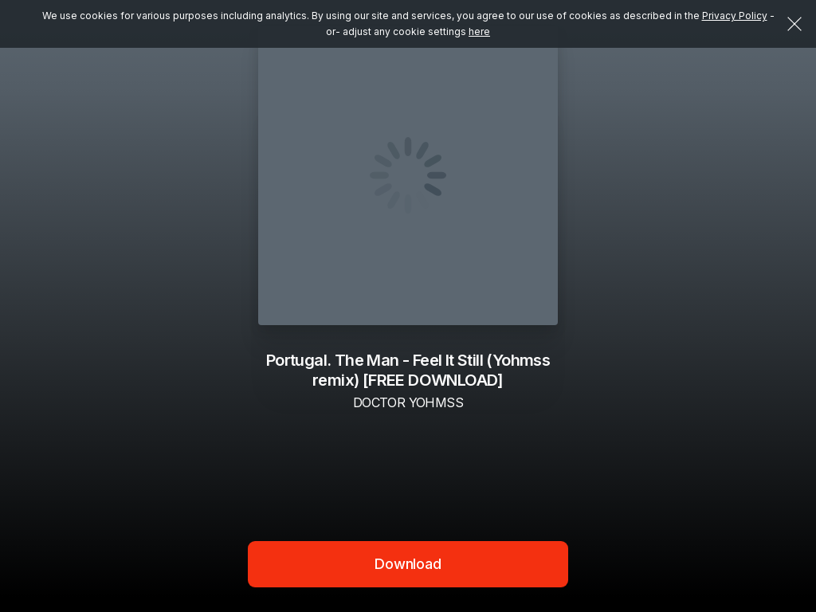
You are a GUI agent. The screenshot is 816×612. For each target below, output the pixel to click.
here (479, 31)
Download (408, 563)
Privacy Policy (734, 16)
